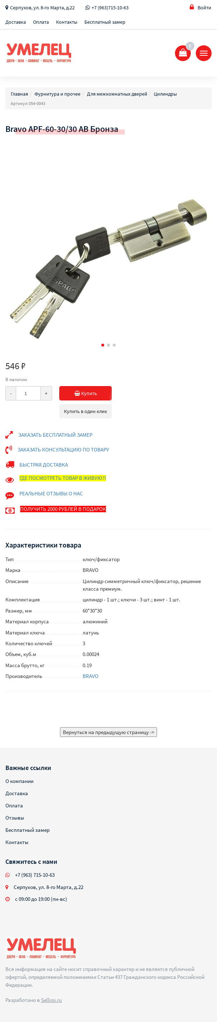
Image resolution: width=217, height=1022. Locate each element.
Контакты (66, 22)
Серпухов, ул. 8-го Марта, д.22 (42, 7)
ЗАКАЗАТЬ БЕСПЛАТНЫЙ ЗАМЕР (55, 434)
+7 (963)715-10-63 (110, 7)
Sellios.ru (51, 999)
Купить (90, 393)
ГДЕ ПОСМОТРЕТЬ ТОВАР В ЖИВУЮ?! (62, 478)
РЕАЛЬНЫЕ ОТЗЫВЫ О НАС (51, 493)
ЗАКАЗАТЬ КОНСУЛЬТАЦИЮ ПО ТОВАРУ (63, 449)
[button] (102, 345)
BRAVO (90, 676)
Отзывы (14, 817)
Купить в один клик (85, 411)
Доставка (15, 22)
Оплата (41, 22)
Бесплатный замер (104, 22)
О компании (19, 781)
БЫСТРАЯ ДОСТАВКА (43, 464)
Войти (200, 7)
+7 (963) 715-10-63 (35, 874)
